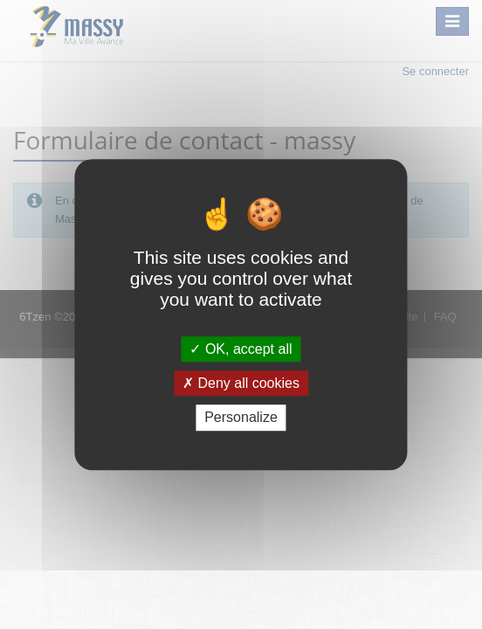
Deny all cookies (241, 383)
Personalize (241, 418)
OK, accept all (240, 349)
